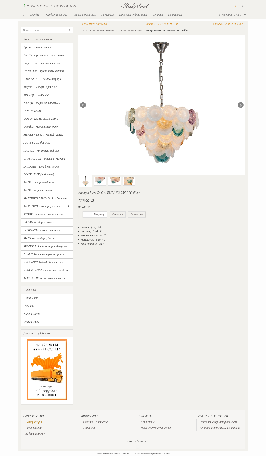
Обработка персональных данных (219, 427)
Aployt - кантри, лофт (37, 47)
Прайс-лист (31, 297)
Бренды (35, 14)
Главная (83, 30)
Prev (83, 105)
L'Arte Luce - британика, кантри (44, 70)
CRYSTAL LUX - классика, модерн (44, 158)
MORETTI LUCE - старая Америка (45, 246)
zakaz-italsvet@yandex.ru (156, 427)
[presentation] (34, 421)
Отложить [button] (136, 214)
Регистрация (34, 427)
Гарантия (107, 14)
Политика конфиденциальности (218, 421)
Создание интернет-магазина (108, 454)
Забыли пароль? (35, 433)
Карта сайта (32, 313)
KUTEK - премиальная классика (43, 214)
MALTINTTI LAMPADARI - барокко (45, 198)
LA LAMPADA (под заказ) (39, 222)
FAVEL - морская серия (38, 190)
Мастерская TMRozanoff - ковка (43, 134)
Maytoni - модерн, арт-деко (41, 86)
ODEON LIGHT (33, 110)
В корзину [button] (99, 214)
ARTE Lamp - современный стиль (44, 55)
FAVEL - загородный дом (39, 182)
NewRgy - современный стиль (42, 102)
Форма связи (31, 321)
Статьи (157, 14)
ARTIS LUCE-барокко (37, 142)
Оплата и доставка (95, 421)
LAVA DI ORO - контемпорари (42, 78)
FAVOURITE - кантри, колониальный (46, 206)
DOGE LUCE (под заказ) (39, 174)
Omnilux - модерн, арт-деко (41, 126)
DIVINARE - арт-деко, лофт (41, 166)
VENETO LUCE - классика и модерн (46, 270)
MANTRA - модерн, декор (39, 238)
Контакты (175, 14)
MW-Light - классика (36, 94)
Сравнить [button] (117, 214)
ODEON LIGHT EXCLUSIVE (41, 118)
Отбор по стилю (57, 14)
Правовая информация (133, 14)
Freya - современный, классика (42, 63)
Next (241, 105)
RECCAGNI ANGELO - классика (43, 262)
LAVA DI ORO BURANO (132, 30)
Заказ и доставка (85, 14)
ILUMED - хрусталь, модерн (41, 150)
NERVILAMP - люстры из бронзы (44, 254)
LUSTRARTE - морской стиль (42, 230)
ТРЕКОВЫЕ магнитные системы (45, 278)
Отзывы (29, 305)
